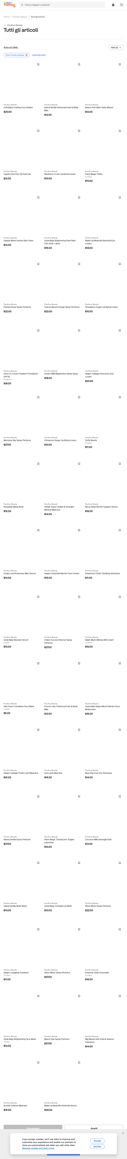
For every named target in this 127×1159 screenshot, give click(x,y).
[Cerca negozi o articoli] (62, 5)
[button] (121, 5)
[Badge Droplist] (38, 64)
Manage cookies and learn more (38, 1148)
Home (7, 17)
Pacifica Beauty (20, 17)
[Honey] (10, 5)
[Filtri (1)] (116, 47)
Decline (97, 1146)
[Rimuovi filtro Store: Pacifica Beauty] (17, 55)
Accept (97, 1141)
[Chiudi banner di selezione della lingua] (123, 1133)
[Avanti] (94, 1128)
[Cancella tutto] (39, 55)
